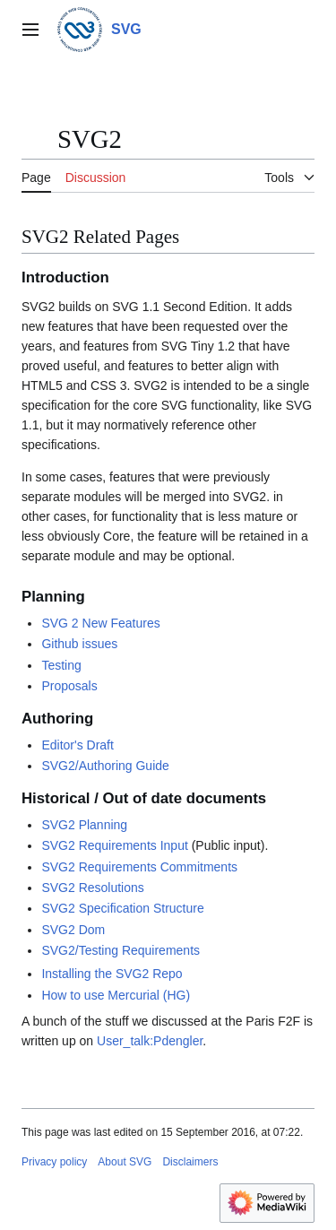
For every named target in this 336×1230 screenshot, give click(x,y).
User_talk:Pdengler (149, 1041)
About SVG (124, 1162)
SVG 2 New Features (100, 623)
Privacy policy (54, 1162)
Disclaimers (190, 1162)
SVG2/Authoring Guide (104, 765)
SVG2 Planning (84, 825)
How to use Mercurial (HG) (115, 995)
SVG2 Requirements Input (114, 845)
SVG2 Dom (73, 929)
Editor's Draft (77, 745)
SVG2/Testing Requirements (120, 950)
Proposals (69, 686)
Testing (61, 665)
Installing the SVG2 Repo (111, 973)
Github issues (79, 644)
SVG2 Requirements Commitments (139, 867)
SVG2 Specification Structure (122, 908)
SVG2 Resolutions (92, 887)
